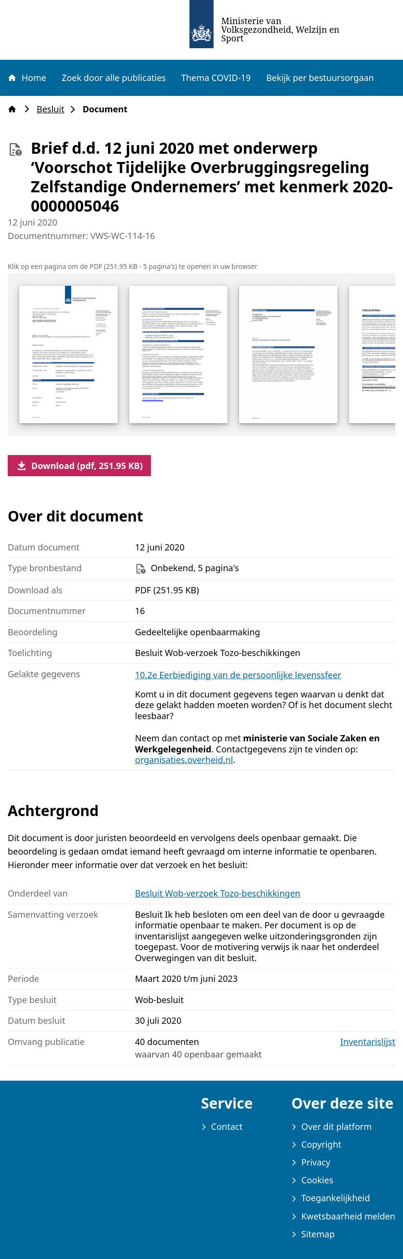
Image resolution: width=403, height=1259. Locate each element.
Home (26, 77)
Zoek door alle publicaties (114, 77)
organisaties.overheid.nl (184, 759)
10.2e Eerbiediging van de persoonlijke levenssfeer (238, 675)
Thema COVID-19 (216, 77)
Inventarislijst (367, 1041)
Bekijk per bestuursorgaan (320, 77)
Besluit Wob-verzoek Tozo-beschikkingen (217, 893)
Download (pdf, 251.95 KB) (79, 465)
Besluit (53, 109)
